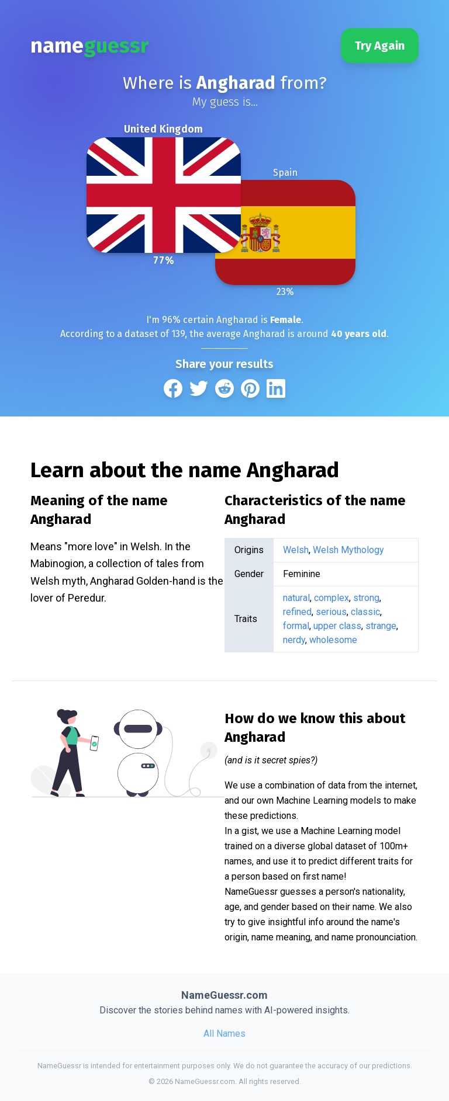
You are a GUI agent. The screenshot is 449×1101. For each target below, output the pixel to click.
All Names (224, 1033)
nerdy (294, 639)
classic (365, 611)
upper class (337, 625)
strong (366, 597)
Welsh (296, 549)
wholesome (333, 639)
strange (380, 625)
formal (296, 625)
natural (296, 597)
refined (297, 611)
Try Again (380, 46)
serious (331, 611)
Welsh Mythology (348, 549)
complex (331, 597)
